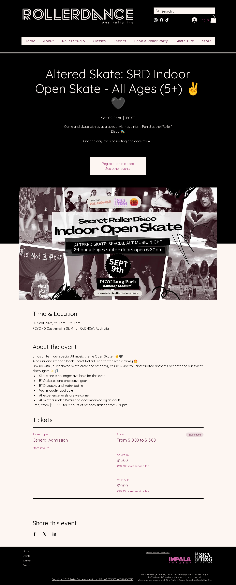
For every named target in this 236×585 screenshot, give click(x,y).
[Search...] (184, 11)
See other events (118, 169)
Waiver (27, 560)
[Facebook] (161, 20)
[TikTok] (167, 20)
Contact (27, 565)
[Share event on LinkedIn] (54, 534)
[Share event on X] (44, 534)
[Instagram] (155, 20)
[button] (213, 19)
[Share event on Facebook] (34, 534)
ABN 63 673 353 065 (110, 579)
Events (26, 555)
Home (26, 551)
